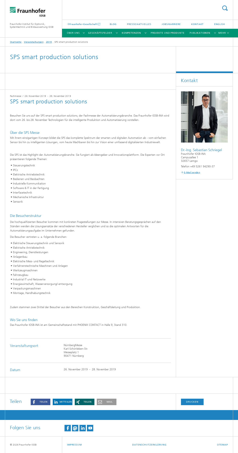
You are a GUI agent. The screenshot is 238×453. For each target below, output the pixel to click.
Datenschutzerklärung (149, 444)
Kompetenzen (131, 32)
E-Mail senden (192, 172)
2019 (49, 42)
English (219, 24)
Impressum (74, 444)
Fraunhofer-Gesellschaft (83, 24)
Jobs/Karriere (171, 24)
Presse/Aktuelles (139, 24)
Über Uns (73, 32)
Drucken (192, 401)
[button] (40, 402)
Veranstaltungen (33, 42)
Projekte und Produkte (167, 32)
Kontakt (197, 24)
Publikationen (200, 32)
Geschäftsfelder (100, 32)
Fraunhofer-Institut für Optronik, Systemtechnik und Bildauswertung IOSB (32, 25)
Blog (113, 24)
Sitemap (222, 444)
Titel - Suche (225, 8)
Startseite (15, 42)
